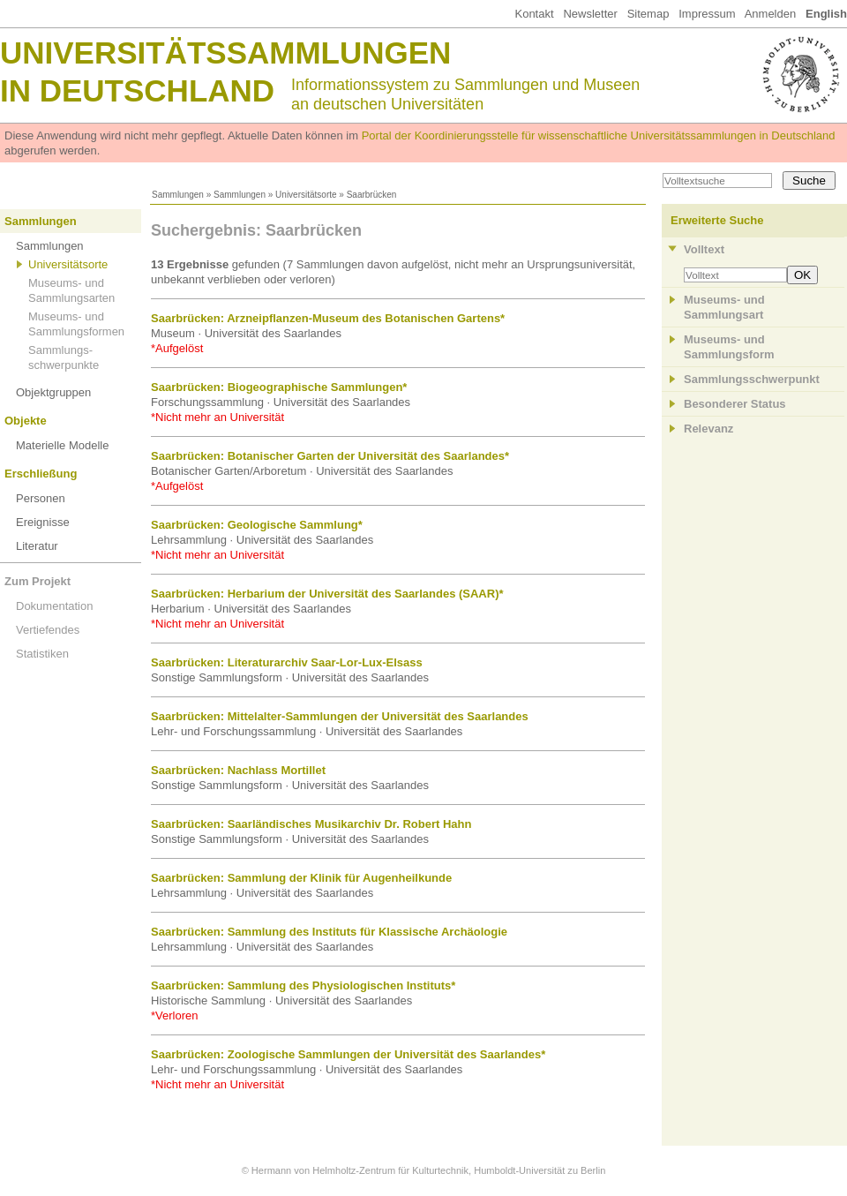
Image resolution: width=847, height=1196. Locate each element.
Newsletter (590, 13)
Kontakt (533, 13)
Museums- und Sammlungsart (724, 307)
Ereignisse (43, 522)
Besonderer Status (735, 403)
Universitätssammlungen (225, 52)
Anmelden (771, 13)
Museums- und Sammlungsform (729, 347)
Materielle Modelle (62, 445)
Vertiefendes (47, 629)
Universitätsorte (305, 194)
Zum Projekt (37, 581)
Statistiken (42, 653)
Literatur (37, 546)
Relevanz (708, 428)
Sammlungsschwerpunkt (752, 379)
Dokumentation (54, 606)
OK (802, 275)
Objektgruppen (53, 392)
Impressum (706, 13)
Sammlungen (178, 194)
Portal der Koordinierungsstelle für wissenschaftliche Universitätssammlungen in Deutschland (599, 135)
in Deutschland (137, 90)
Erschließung (40, 473)
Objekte (25, 420)
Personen (40, 498)
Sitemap (648, 13)
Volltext (704, 249)
